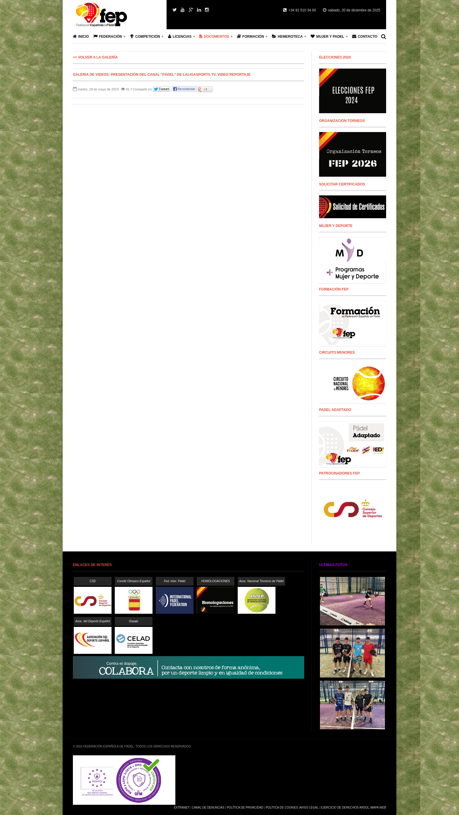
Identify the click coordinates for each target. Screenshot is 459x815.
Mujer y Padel (327, 36)
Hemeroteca (287, 36)
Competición (145, 36)
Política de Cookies (282, 807)
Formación (250, 36)
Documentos (214, 36)
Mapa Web (378, 807)
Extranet (181, 807)
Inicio (81, 36)
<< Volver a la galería (95, 57)
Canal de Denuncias (208, 807)
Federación (107, 36)
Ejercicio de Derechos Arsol (345, 807)
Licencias (180, 36)
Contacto (364, 36)
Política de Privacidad (245, 807)
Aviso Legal (308, 807)
